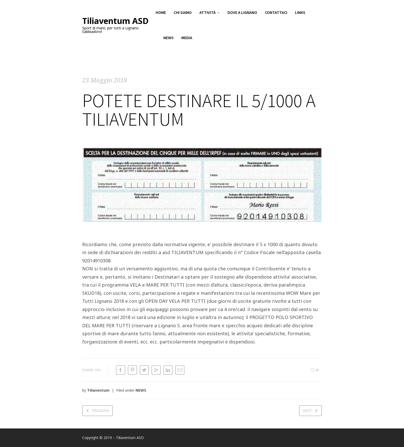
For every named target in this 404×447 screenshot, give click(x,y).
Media (186, 38)
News (168, 38)
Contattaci (276, 12)
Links (300, 12)
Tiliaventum (98, 390)
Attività (207, 12)
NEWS (141, 390)
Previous (100, 410)
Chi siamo (183, 12)
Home (161, 12)
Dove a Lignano (242, 12)
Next (307, 410)
